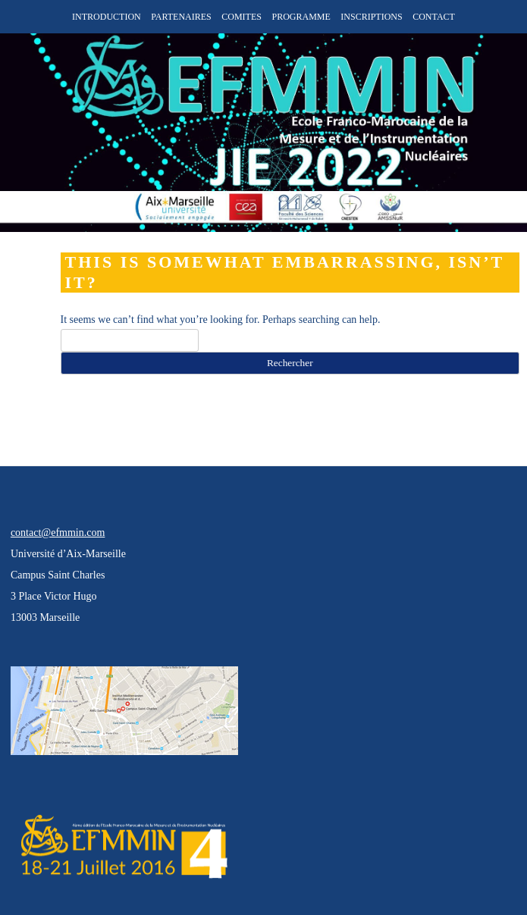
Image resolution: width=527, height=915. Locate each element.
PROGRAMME (300, 16)
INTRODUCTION (106, 16)
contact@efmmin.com (58, 532)
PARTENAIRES (181, 16)
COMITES (241, 16)
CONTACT (434, 16)
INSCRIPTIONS (371, 16)
